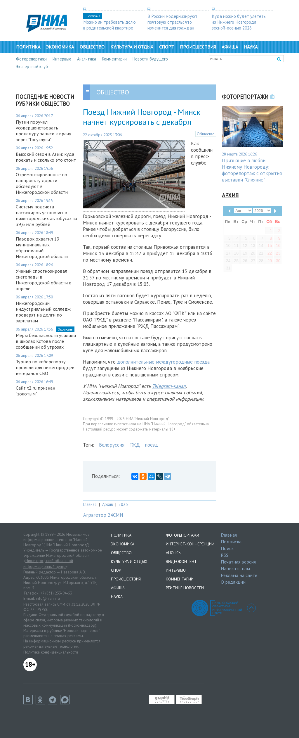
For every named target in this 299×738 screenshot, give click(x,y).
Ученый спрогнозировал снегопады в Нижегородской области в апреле (44, 279)
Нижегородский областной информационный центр (48, 563)
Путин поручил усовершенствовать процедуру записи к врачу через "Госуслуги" (43, 130)
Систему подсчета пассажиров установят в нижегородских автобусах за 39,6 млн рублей (46, 215)
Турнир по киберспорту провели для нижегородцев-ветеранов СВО (46, 367)
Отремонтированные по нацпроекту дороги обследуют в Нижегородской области (42, 183)
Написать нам (235, 568)
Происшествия (198, 47)
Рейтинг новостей (185, 587)
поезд (151, 445)
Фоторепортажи (31, 59)
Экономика (60, 47)
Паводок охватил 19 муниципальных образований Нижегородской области (42, 247)
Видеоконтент (181, 561)
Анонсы (174, 552)
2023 (123, 504)
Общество (92, 47)
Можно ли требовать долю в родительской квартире (109, 25)
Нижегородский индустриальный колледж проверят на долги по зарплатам (43, 312)
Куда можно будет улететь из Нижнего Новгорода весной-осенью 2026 (239, 22)
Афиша (230, 47)
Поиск (227, 548)
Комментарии (114, 59)
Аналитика (86, 59)
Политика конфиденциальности (50, 652)
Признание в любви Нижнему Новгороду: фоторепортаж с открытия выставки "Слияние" (252, 170)
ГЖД (134, 445)
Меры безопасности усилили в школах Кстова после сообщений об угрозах (46, 341)
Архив (107, 504)
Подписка (231, 542)
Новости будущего (150, 59)
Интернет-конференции (190, 544)
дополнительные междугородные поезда (163, 362)
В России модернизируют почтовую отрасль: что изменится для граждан (172, 22)
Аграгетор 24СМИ (103, 515)
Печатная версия (238, 562)
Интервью (62, 59)
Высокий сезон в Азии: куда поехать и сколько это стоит (46, 157)
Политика (28, 47)
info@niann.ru (48, 598)
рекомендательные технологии (50, 646)
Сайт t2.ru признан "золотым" (35, 391)
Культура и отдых (131, 47)
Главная (90, 504)
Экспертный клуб (32, 66)
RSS (224, 555)
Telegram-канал (169, 386)
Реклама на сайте (239, 575)
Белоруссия (111, 445)
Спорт (166, 47)
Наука (251, 47)
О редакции (233, 582)
